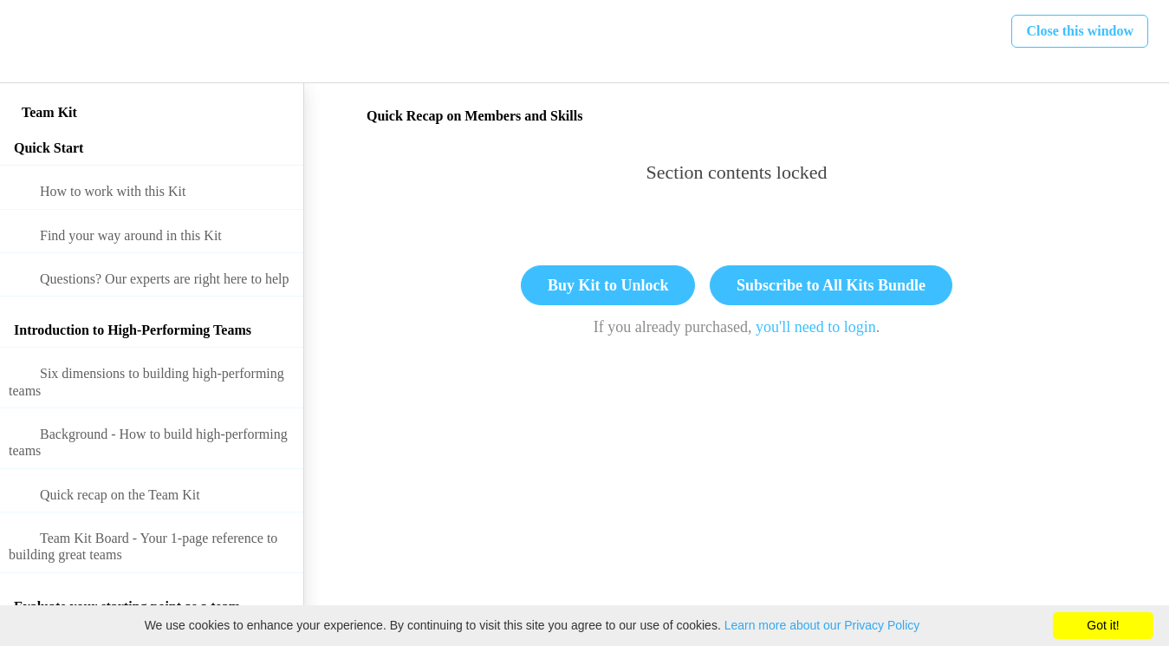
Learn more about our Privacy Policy (822, 625)
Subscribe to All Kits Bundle (831, 285)
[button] (32, 41)
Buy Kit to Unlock (608, 285)
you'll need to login (816, 327)
